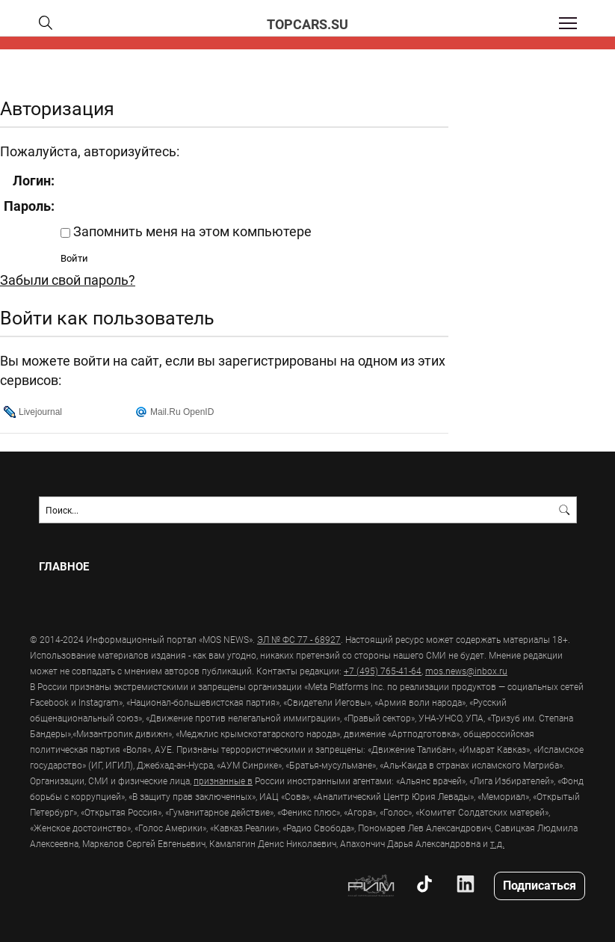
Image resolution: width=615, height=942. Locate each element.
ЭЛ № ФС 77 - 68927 (299, 639)
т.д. (497, 843)
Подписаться (539, 885)
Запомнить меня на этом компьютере (191, 231)
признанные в (223, 780)
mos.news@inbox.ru (466, 671)
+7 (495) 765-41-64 (382, 671)
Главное (64, 566)
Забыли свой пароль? (67, 280)
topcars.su (307, 24)
